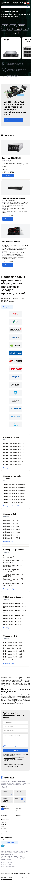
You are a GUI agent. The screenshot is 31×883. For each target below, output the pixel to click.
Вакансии (3, 824)
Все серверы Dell (8, 541)
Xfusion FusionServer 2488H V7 (14, 499)
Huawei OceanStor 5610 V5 (12, 618)
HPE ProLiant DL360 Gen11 (12, 654)
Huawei (13, 25)
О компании (4, 828)
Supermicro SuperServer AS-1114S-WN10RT (13, 566)
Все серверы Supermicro (11, 589)
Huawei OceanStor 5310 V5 (12, 624)
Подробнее (7, 307)
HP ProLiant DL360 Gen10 (12, 648)
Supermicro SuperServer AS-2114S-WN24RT (13, 561)
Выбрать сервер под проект (13, 120)
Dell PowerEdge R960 (10, 535)
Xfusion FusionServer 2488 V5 (13, 502)
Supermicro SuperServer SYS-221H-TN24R (13, 584)
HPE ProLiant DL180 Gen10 (12, 645)
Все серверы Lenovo (9, 468)
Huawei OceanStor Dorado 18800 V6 (14, 607)
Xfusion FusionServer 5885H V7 (14, 490)
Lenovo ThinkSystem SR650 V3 (14, 455)
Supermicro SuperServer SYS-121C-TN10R (13, 579)
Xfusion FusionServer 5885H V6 (14, 487)
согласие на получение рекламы (13, 760)
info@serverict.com (6, 839)
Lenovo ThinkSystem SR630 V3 (14, 452)
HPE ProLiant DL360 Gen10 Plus (14, 651)
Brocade (17, 29)
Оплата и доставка (6, 831)
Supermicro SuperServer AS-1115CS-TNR (13, 570)
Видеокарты (4, 815)
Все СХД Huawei (8, 628)
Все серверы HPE (8, 663)
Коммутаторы (4, 811)
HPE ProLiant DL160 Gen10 (12, 642)
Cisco (25, 29)
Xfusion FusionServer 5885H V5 (14, 484)
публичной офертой (23, 873)
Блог (2, 833)
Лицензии (18, 815)
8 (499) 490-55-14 (18, 3)
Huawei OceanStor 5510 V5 (12, 621)
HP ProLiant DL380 (9, 660)
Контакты (3, 826)
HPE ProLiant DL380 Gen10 (12, 657)
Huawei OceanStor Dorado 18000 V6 (14, 611)
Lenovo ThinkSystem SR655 (12, 458)
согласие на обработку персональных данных (14, 757)
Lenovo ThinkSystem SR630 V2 (14, 443)
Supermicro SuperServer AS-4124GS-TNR (13, 556)
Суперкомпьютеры (20, 811)
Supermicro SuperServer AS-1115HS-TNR (13, 575)
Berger (15, 33)
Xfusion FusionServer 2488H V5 (14, 493)
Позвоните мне (10, 842)
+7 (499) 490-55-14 (7, 837)
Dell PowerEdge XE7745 (11, 538)
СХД (17, 813)
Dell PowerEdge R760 (10, 523)
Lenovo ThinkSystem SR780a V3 (14, 461)
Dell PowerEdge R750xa (11, 532)
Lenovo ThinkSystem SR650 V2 (14, 198)
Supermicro (6, 33)
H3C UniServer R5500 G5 (11, 241)
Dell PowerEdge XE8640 (11, 529)
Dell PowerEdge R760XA (11, 526)
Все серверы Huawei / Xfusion (12, 506)
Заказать (8, 175)
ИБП (2, 813)
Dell (4, 29)
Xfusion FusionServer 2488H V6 (14, 496)
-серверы (5, 809)
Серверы (18, 808)
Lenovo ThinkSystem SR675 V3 (14, 464)
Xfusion (21, 25)
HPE (10, 29)
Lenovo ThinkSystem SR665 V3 (14, 449)
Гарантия (3, 822)
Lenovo (5, 25)
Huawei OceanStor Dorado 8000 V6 (15, 615)
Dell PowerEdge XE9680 (11, 158)
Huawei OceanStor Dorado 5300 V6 (15, 603)
